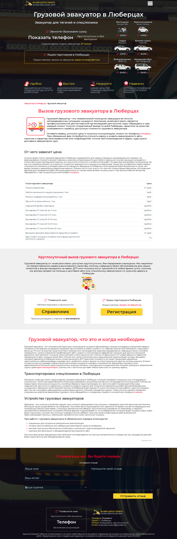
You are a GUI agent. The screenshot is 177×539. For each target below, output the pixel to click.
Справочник (55, 311)
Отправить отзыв (133, 496)
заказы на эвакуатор (130, 305)
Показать (107, 518)
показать (145, 133)
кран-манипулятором (47, 367)
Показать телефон (50, 37)
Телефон (66, 522)
